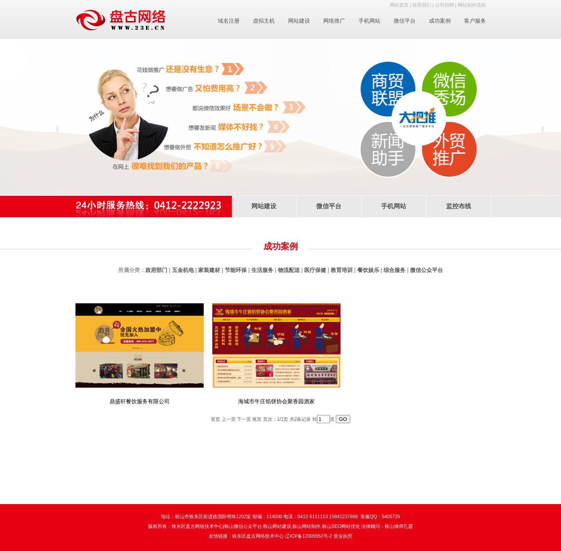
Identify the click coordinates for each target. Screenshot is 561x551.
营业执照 (342, 536)
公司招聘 (444, 5)
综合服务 (394, 270)
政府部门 (156, 270)
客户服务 (475, 21)
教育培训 (342, 270)
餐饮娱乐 (368, 270)
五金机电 (183, 270)
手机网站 (369, 21)
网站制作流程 (472, 5)
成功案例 (440, 21)
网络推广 (334, 21)
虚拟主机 (264, 21)
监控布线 (458, 206)
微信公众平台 (426, 270)
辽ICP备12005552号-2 (308, 536)
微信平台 (405, 21)
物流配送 (289, 270)
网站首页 (399, 5)
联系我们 (421, 5)
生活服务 (262, 270)
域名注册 (229, 21)
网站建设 (299, 21)
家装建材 (209, 270)
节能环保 (236, 270)
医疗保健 (315, 270)
